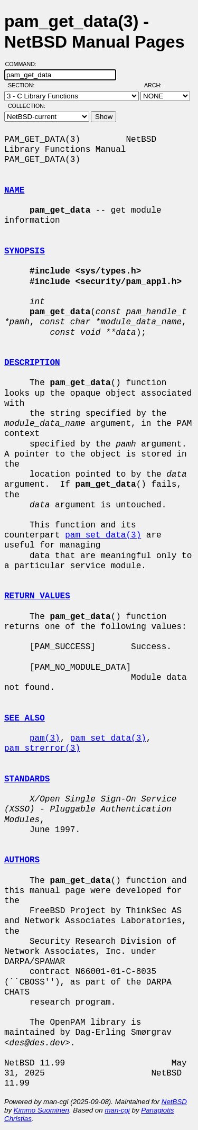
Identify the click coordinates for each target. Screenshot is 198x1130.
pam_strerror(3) (42, 748)
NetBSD (174, 1102)
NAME (14, 190)
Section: (23, 85)
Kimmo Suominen (41, 1110)
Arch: (157, 85)
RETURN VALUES (37, 596)
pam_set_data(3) (103, 535)
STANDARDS (27, 779)
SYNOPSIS (24, 251)
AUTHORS (22, 860)
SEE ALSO (24, 718)
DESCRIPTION (32, 363)
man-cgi (117, 1110)
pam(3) (45, 738)
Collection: (26, 106)
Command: (24, 64)
